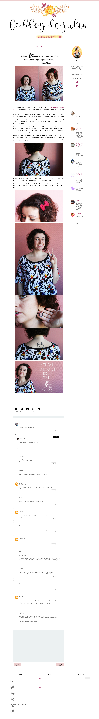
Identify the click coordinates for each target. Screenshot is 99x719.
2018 (11, 685)
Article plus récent (17, 665)
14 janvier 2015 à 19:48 (23, 439)
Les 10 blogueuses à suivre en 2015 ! (18, 706)
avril (12, 699)
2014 (11, 708)
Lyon (40, 685)
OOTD (40, 689)
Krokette (20, 497)
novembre (13, 691)
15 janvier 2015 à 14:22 (22, 540)
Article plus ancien (60, 665)
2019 (11, 684)
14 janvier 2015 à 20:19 (22, 498)
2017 (11, 686)
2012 (11, 710)
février (12, 702)
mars (12, 700)
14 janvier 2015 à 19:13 (22, 456)
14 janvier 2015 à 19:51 (22, 471)
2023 (11, 679)
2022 (11, 680)
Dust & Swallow (22, 538)
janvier (12, 703)
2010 (11, 712)
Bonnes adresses (42, 681)
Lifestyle (40, 683)
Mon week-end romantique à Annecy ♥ (18, 704)
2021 (11, 681)
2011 (11, 711)
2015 (11, 688)
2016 (11, 687)
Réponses (18, 434)
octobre (12, 692)
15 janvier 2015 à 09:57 (22, 527)
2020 (11, 682)
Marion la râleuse (22, 455)
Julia (20, 551)
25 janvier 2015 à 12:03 (22, 613)
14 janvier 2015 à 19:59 (22, 484)
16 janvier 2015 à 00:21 (22, 585)
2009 (11, 714)
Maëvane (21, 470)
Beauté (40, 678)
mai (12, 698)
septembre (13, 693)
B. (19, 423)
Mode (40, 687)
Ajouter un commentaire (38, 627)
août (12, 694)
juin (12, 697)
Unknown (21, 483)
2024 (11, 678)
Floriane (20, 525)
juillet (12, 696)
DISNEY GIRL (13, 705)
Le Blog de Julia (23, 438)
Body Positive (41, 680)
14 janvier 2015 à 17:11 (22, 424)
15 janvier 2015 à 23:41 (22, 569)
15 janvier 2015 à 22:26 (22, 552)
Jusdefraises (21, 596)
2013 (11, 709)
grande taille (41, 691)
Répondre (54, 430)
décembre (13, 690)
